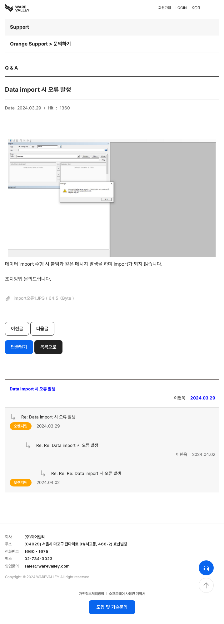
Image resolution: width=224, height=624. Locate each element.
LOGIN (181, 8)
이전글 (17, 328)
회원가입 (164, 8)
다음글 (42, 328)
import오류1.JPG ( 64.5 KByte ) (39, 298)
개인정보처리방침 (91, 594)
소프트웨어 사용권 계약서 (127, 594)
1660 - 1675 (36, 551)
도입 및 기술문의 (112, 607)
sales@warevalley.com (46, 566)
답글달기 (19, 347)
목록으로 (48, 347)
